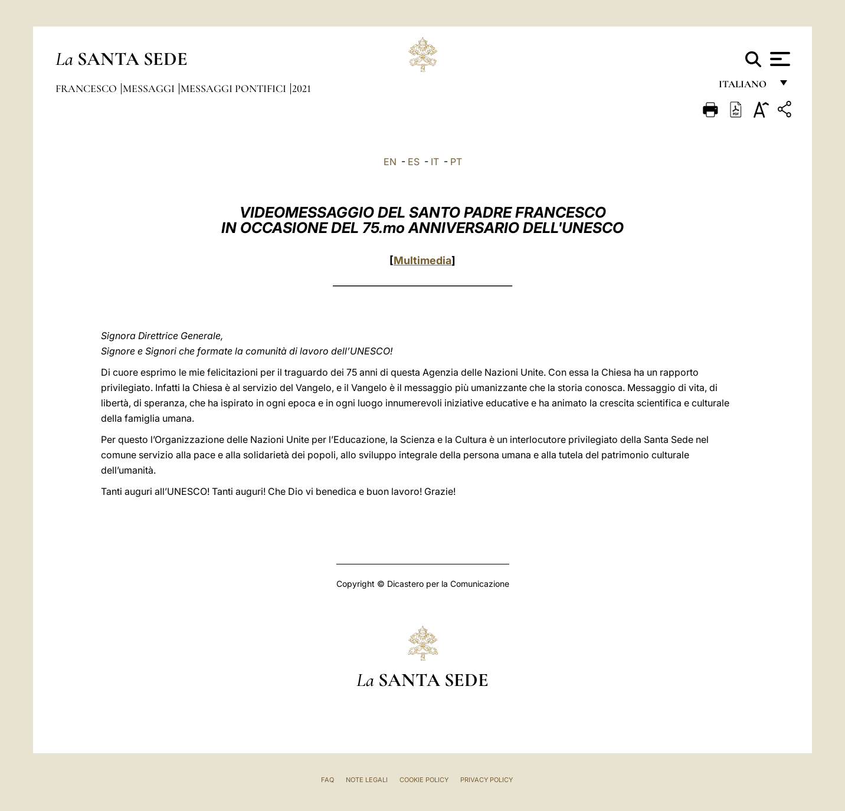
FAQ (327, 780)
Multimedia (422, 260)
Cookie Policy (423, 780)
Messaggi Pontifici (235, 88)
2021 (301, 88)
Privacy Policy (486, 780)
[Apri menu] (778, 59)
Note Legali (367, 780)
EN (390, 162)
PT (456, 162)
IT (435, 162)
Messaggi (150, 88)
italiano (745, 87)
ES (414, 162)
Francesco (87, 88)
